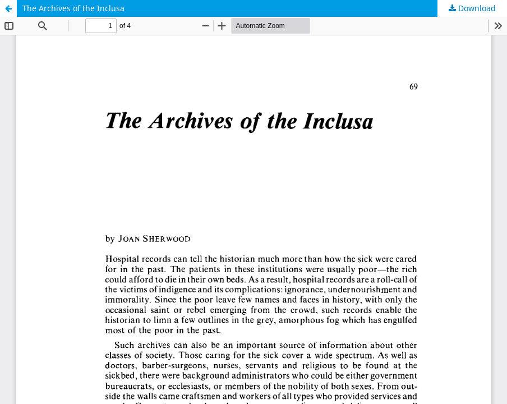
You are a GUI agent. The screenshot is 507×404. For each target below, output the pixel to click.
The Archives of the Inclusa (73, 8)
